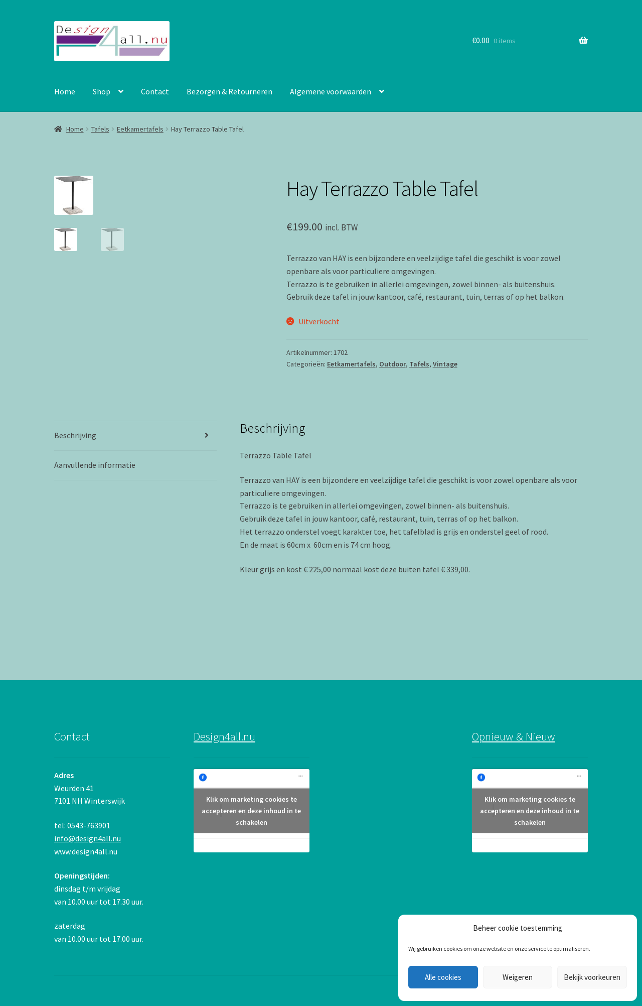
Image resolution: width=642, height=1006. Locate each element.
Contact (155, 91)
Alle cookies (443, 977)
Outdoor (392, 363)
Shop (101, 91)
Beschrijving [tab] (75, 435)
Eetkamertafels (140, 129)
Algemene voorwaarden (330, 91)
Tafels (100, 129)
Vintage (445, 363)
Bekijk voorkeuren (592, 977)
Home (64, 91)
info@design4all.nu (87, 838)
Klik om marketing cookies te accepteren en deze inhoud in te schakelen (251, 810)
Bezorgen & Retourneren (229, 91)
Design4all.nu (224, 736)
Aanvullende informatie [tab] (94, 465)
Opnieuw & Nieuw (513, 736)
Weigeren (518, 977)
